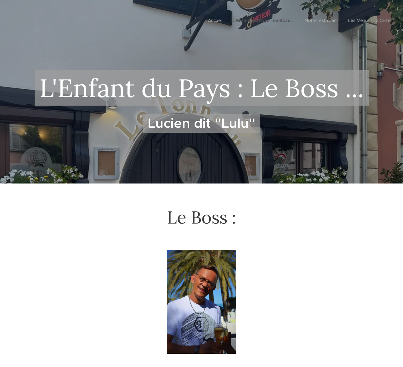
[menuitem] (205, 20)
